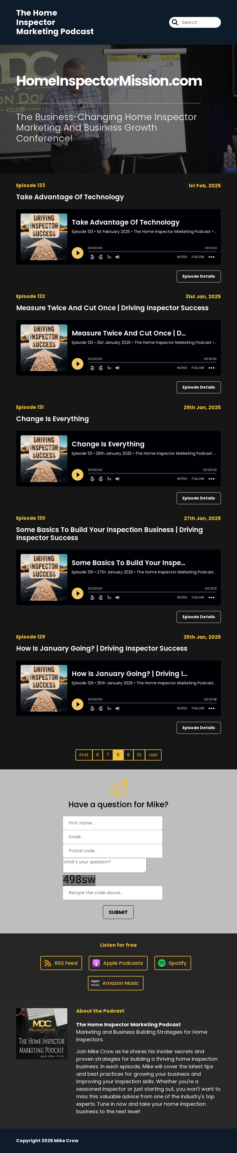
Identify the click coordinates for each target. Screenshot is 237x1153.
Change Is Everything (52, 418)
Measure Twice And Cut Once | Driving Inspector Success (112, 307)
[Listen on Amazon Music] (116, 983)
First (84, 755)
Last (153, 755)
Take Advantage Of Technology (70, 197)
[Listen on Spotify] (172, 963)
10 (139, 755)
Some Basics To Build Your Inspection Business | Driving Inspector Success (109, 533)
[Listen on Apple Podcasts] (118, 963)
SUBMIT (118, 912)
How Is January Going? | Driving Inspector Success (101, 648)
